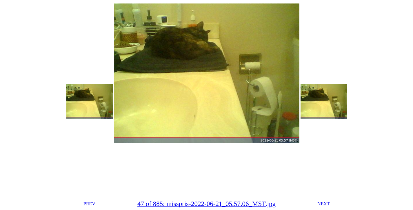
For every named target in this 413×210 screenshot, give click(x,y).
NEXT (323, 203)
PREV (89, 203)
